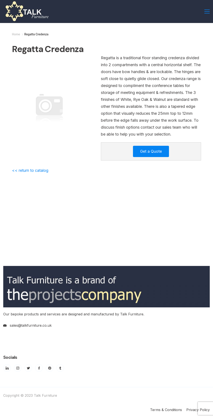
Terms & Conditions (166, 410)
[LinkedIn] (7, 368)
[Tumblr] (60, 368)
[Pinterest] (49, 368)
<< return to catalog (30, 170)
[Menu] (207, 11)
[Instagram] (17, 368)
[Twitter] (28, 368)
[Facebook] (39, 368)
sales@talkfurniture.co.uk (31, 325)
